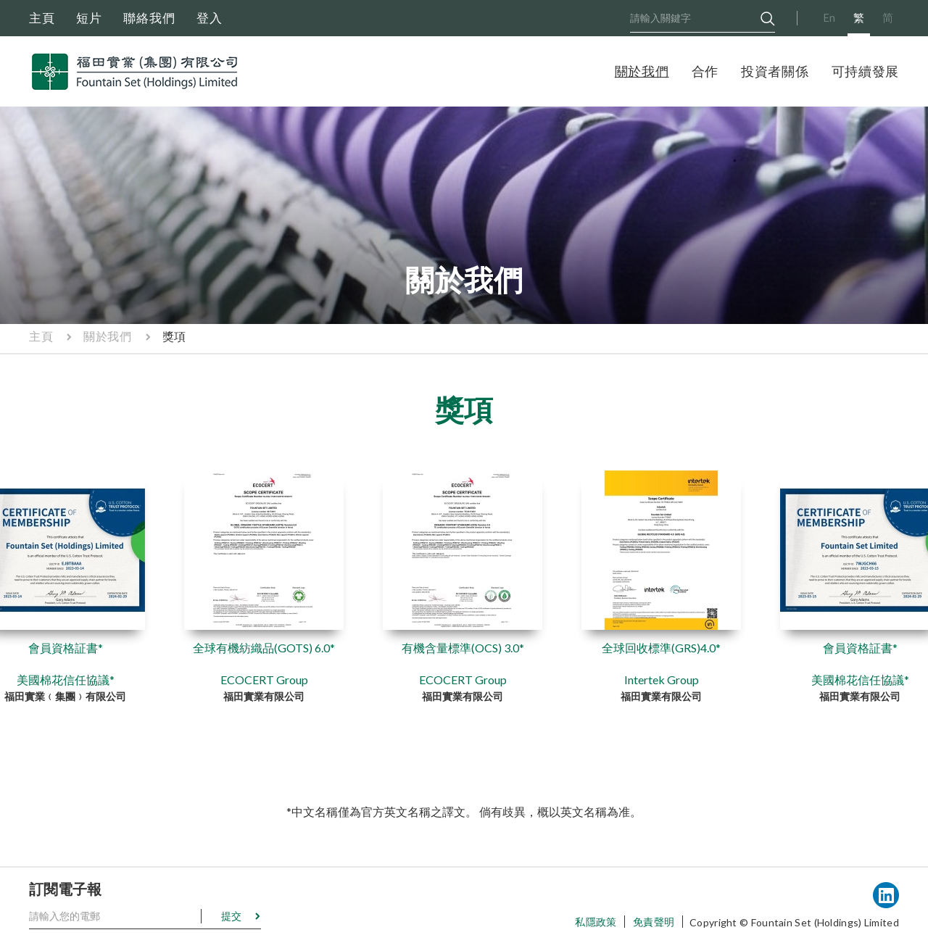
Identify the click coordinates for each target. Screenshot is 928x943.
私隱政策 (595, 921)
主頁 (42, 17)
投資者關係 (775, 71)
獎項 (174, 336)
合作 (705, 71)
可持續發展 (866, 71)
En (829, 17)
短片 (89, 17)
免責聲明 (653, 921)
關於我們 (642, 71)
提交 (231, 916)
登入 (209, 17)
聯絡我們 (149, 17)
